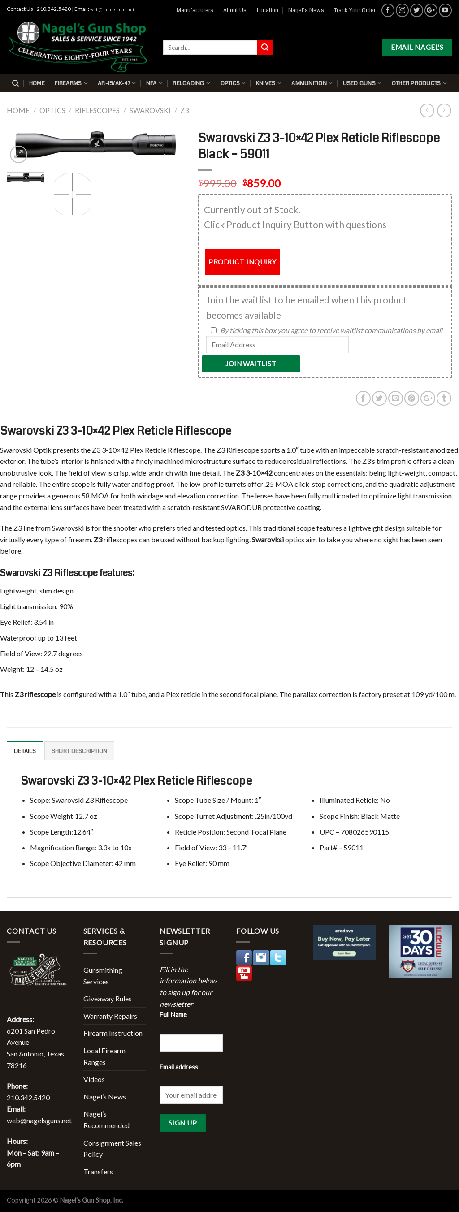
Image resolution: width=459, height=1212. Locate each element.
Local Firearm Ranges (104, 1056)
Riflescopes (97, 110)
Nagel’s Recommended (106, 1119)
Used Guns (362, 83)
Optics (233, 83)
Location (267, 10)
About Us (235, 10)
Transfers (98, 1171)
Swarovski (150, 110)
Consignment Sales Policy (112, 1148)
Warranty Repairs (110, 1016)
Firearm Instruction (113, 1033)
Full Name (173, 1014)
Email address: (180, 1067)
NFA (154, 83)
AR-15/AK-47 (117, 83)
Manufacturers (195, 10)
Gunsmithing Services (102, 975)
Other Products (419, 83)
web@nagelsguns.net (112, 10)
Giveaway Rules (107, 998)
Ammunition (312, 83)
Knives (268, 83)
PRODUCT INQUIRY (242, 262)
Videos (94, 1079)
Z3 (184, 110)
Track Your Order (355, 10)
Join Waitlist (250, 363)
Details (25, 751)
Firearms (71, 83)
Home (37, 83)
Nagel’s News (306, 10)
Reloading (191, 83)
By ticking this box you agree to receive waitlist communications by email (331, 330)
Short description (79, 751)
